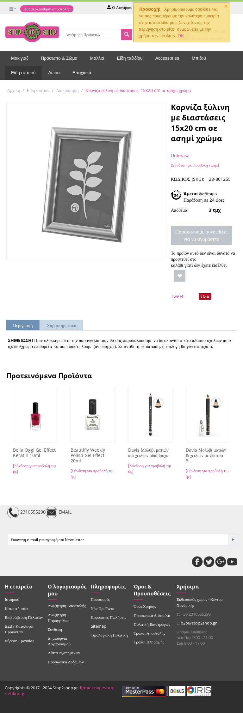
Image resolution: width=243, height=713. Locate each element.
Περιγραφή (23, 325)
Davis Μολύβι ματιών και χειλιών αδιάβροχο (148, 453)
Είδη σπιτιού (23, 72)
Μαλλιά (97, 58)
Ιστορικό (12, 599)
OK (181, 36)
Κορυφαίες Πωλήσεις (108, 617)
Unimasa (180, 156)
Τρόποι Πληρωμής (149, 642)
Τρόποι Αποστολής (149, 633)
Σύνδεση (55, 629)
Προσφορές (100, 599)
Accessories (167, 58)
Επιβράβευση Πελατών (24, 617)
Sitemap (98, 626)
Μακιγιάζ (19, 58)
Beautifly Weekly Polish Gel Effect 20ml (88, 455)
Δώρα (53, 72)
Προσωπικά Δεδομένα (66, 662)
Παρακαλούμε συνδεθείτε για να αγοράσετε (201, 235)
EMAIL (59, 512)
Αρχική (13, 90)
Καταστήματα (16, 608)
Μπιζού (199, 58)
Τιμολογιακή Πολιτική (109, 635)
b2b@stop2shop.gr (199, 623)
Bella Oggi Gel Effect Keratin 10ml (34, 453)
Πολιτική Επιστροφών (152, 624)
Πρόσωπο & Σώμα (59, 58)
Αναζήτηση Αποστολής (67, 605)
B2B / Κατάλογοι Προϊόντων (19, 629)
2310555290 (26, 512)
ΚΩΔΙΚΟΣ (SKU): (187, 179)
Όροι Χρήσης (145, 606)
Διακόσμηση (67, 90)
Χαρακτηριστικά (62, 325)
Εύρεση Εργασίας (19, 640)
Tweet (177, 296)
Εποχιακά (81, 72)
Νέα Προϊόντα (103, 608)
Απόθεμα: (180, 210)
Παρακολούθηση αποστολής (46, 9)
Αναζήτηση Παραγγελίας (58, 617)
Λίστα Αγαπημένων (64, 652)
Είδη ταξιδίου (130, 58)
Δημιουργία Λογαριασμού (59, 641)
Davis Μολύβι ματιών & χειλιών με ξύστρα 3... (206, 455)
